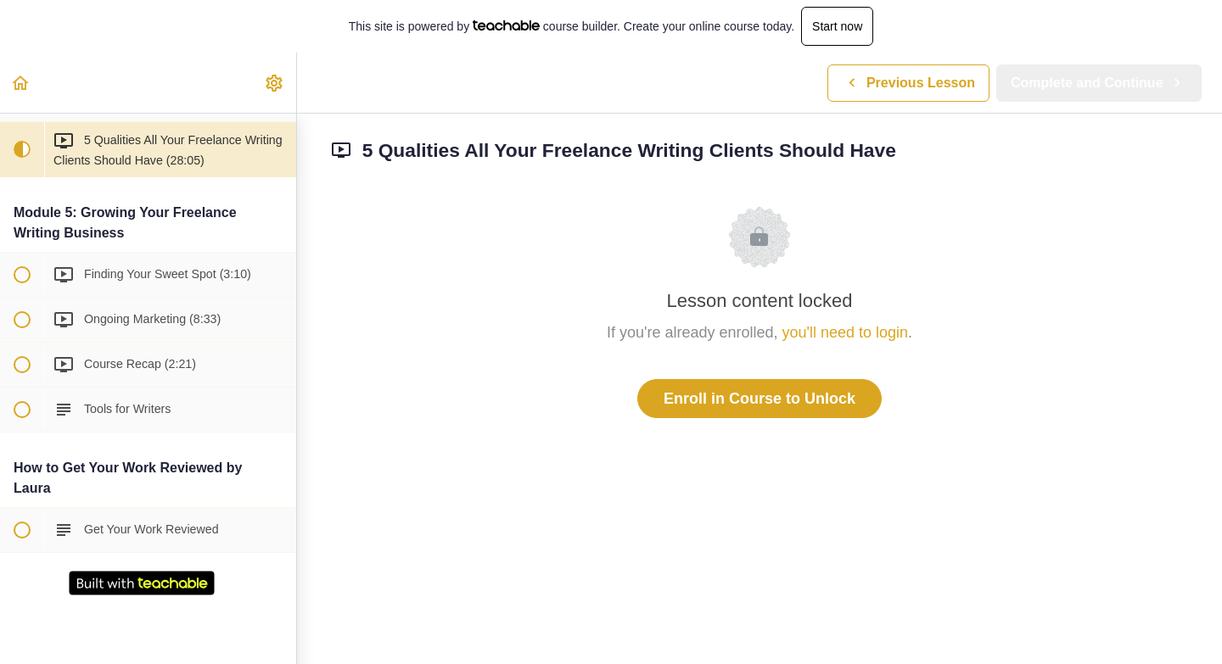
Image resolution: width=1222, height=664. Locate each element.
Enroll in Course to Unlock (759, 398)
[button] (21, 83)
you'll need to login (845, 332)
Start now (837, 26)
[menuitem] (275, 83)
